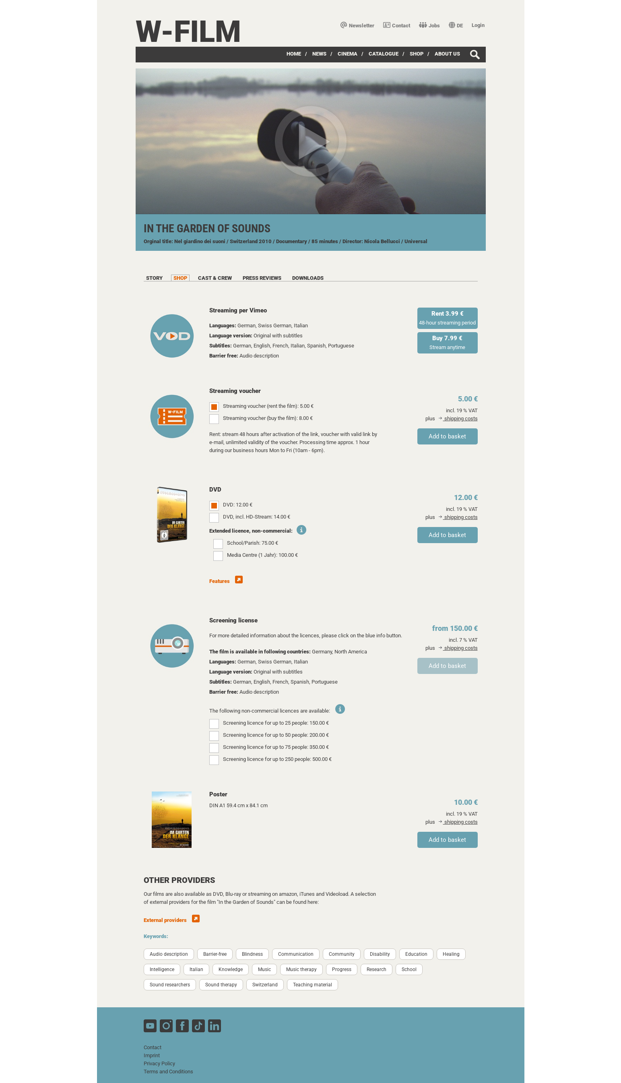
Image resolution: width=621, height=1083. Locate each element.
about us (447, 54)
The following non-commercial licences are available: (269, 711)
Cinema (347, 54)
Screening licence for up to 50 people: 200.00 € (276, 735)
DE (456, 26)
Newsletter (357, 26)
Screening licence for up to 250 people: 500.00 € (277, 759)
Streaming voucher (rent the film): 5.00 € (268, 406)
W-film (188, 31)
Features (226, 581)
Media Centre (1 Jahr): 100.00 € (262, 555)
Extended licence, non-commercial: (251, 531)
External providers (172, 920)
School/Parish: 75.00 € (252, 543)
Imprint (152, 1055)
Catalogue (383, 54)
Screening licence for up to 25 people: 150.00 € (276, 723)
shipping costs (458, 418)
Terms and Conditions (168, 1072)
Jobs (429, 26)
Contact (396, 26)
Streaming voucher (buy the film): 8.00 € (268, 418)
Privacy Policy (159, 1063)
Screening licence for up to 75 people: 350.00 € (276, 747)
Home (294, 54)
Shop (416, 54)
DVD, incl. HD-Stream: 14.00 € (256, 517)
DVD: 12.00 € (237, 505)
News (319, 54)
